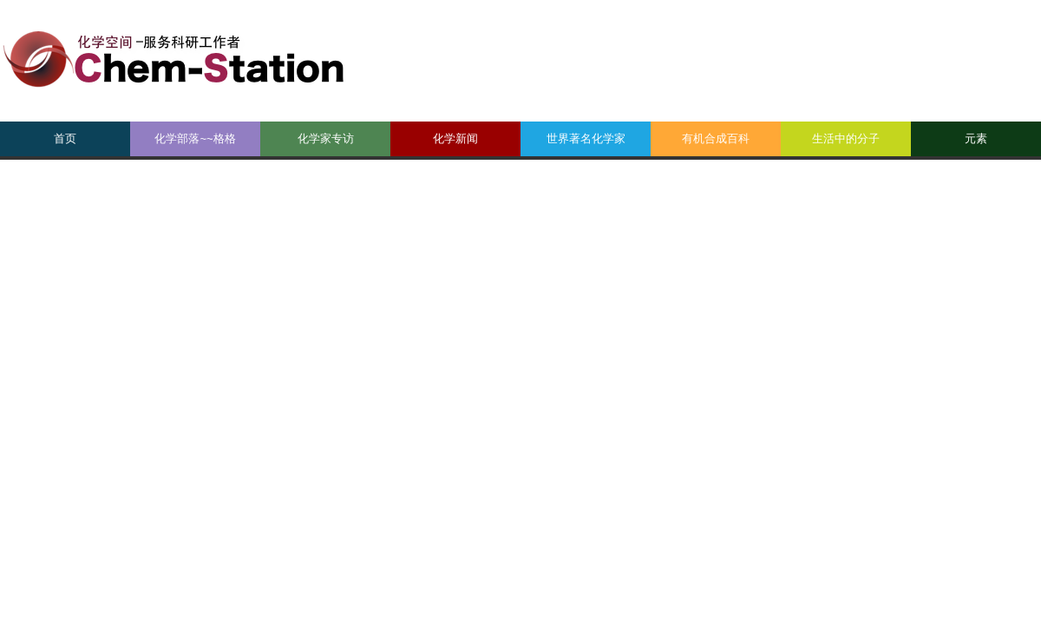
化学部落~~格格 (194, 138)
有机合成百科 (716, 138)
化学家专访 (326, 138)
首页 (65, 138)
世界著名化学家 (586, 138)
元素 (976, 138)
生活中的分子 (846, 138)
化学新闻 (455, 138)
